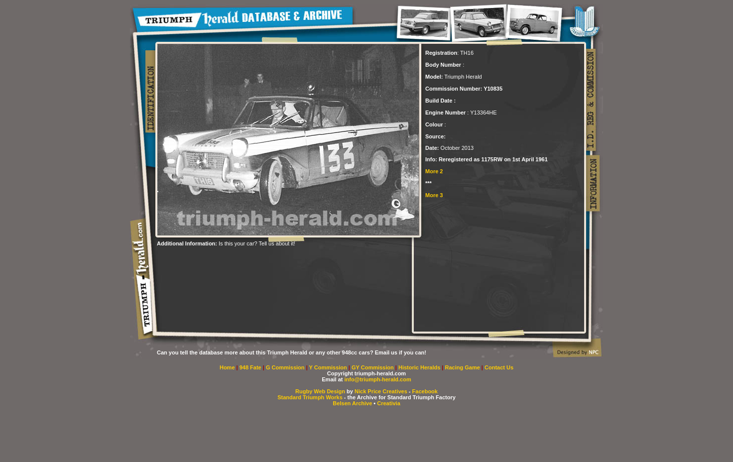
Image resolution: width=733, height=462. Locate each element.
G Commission (286, 367)
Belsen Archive (352, 403)
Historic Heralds (420, 367)
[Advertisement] (273, 261)
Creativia (388, 403)
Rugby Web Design (320, 391)
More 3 (434, 195)
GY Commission (373, 367)
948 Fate (251, 367)
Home (227, 367)
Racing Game (463, 367)
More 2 (434, 171)
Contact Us (499, 367)
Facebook (425, 391)
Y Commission (329, 367)
